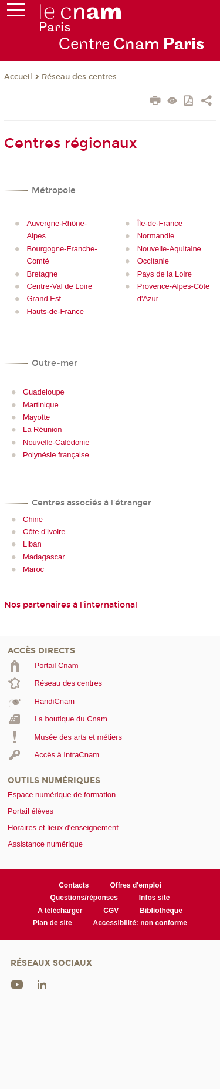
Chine (33, 519)
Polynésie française (56, 454)
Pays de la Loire (164, 273)
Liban (32, 544)
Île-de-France (159, 223)
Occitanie (153, 261)
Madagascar (44, 556)
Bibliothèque (161, 910)
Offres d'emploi (135, 885)
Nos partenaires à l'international (70, 605)
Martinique (41, 404)
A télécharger (60, 910)
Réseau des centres (79, 77)
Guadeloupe (44, 391)
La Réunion (42, 429)
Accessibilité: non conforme (140, 923)
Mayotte (36, 417)
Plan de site (52, 923)
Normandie (156, 235)
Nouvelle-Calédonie (56, 442)
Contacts (74, 885)
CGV (111, 910)
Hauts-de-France (55, 311)
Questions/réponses (84, 898)
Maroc (33, 569)
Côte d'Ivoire (44, 531)
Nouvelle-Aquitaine (169, 248)
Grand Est (44, 298)
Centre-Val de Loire (60, 286)
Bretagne (42, 273)
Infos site (154, 898)
